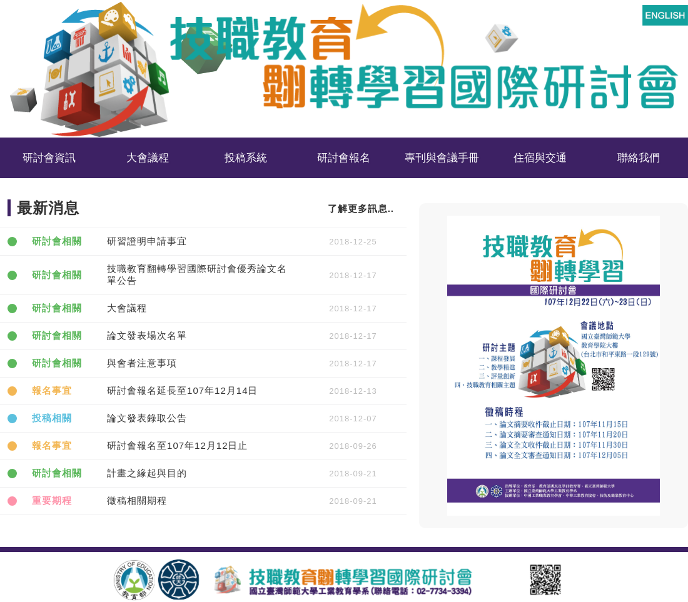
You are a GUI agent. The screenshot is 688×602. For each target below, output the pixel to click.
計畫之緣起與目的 (147, 473)
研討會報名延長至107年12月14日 (182, 390)
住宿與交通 (540, 158)
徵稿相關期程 (137, 500)
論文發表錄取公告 (147, 418)
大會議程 (127, 308)
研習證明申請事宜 (147, 241)
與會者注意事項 (142, 363)
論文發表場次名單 (147, 335)
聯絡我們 (638, 158)
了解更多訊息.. (361, 208)
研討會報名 (343, 158)
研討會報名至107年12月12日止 (177, 445)
